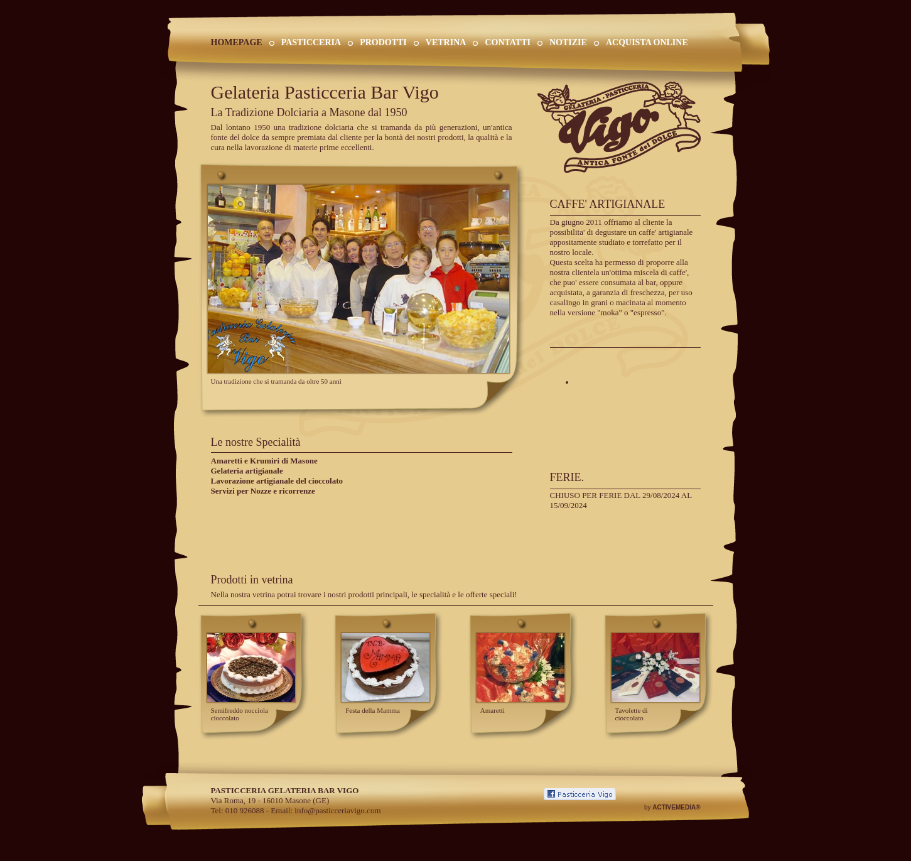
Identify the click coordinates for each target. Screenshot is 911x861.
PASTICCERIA (311, 42)
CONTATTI (508, 42)
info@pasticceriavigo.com (337, 810)
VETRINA (446, 42)
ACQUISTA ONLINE (647, 42)
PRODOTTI (383, 42)
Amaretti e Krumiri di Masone (264, 460)
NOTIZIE (568, 42)
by (672, 807)
